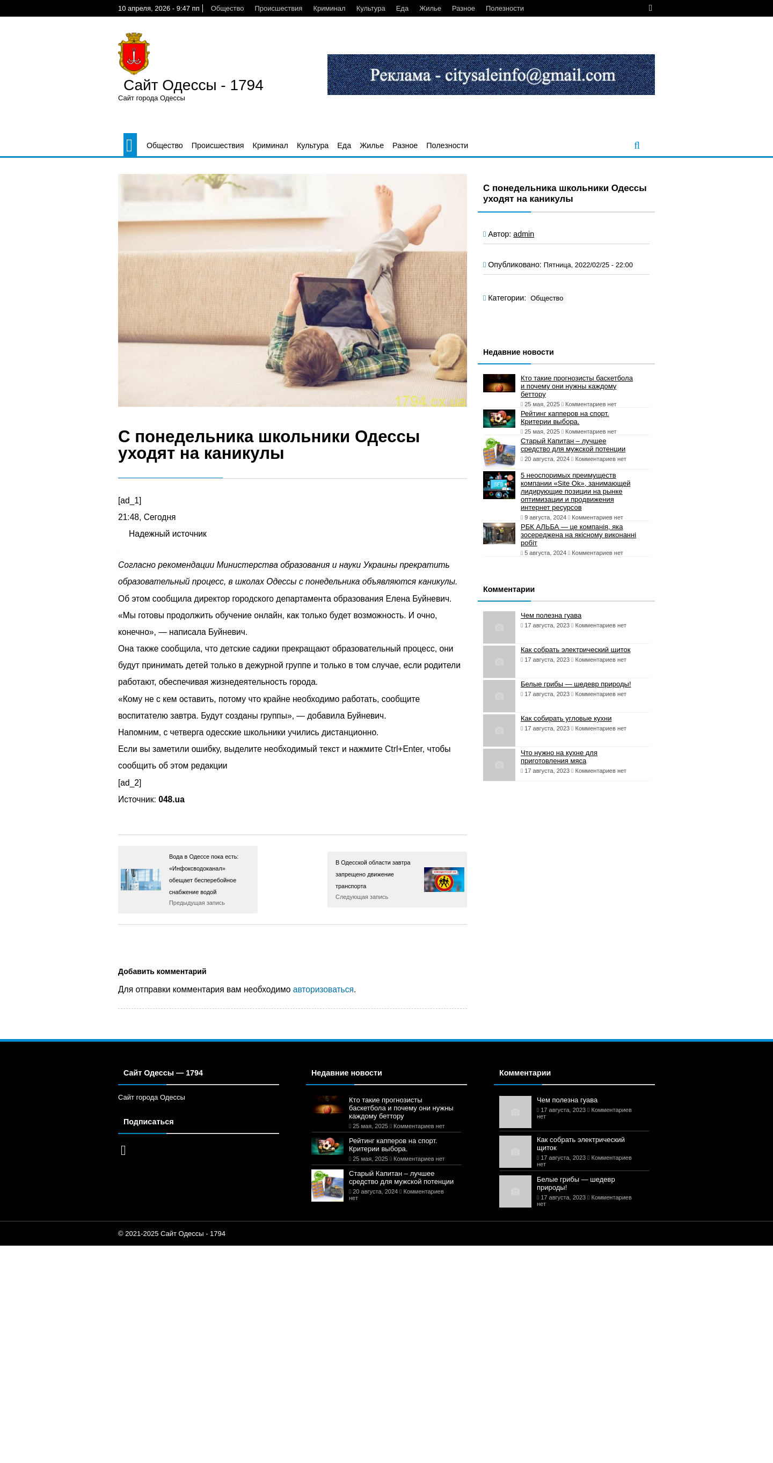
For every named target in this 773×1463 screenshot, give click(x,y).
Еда (402, 8)
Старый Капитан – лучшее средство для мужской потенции (573, 445)
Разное (463, 8)
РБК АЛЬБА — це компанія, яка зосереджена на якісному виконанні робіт (578, 535)
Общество (227, 8)
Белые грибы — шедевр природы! (576, 684)
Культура (370, 8)
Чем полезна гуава (551, 615)
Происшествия (278, 8)
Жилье (430, 8)
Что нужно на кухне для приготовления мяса (559, 757)
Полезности (505, 8)
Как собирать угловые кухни (566, 718)
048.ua (171, 799)
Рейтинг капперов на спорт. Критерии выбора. (565, 417)
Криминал (329, 8)
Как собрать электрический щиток (575, 650)
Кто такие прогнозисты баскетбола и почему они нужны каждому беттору (577, 386)
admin (523, 234)
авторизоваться (323, 989)
